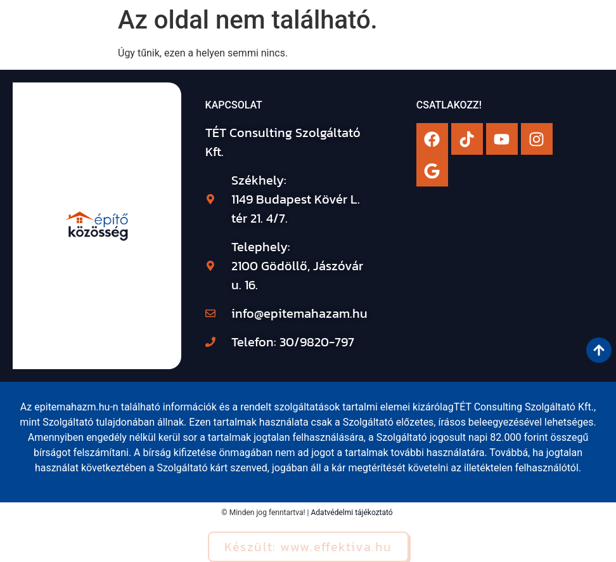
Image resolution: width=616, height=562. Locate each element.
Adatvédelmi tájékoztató (352, 512)
